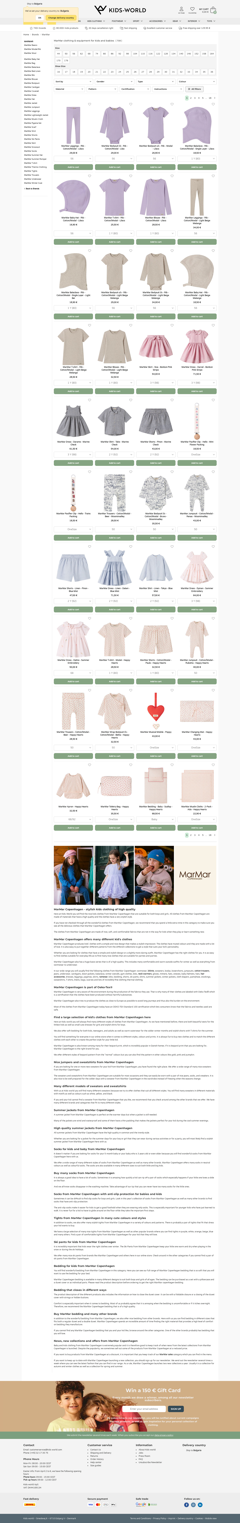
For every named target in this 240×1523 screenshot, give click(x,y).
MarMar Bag (29, 63)
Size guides (95, 1465)
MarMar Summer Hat (33, 155)
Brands (35, 34)
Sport (138, 21)
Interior (194, 21)
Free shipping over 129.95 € (194, 28)
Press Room (144, 1456)
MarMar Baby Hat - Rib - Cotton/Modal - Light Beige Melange (197, 295)
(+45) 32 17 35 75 (39, 1453)
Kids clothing (96, 21)
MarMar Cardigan (32, 87)
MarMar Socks (30, 151)
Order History (97, 1459)
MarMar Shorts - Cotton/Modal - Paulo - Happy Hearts (156, 661)
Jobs (141, 1453)
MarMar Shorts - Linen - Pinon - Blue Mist (73, 589)
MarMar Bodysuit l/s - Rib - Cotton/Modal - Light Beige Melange (156, 295)
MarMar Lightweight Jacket (36, 115)
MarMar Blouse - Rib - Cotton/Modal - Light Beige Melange (115, 370)
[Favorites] (89, 104)
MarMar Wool (30, 53)
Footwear (119, 21)
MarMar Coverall (31, 91)
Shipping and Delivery (100, 1453)
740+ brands (38, 28)
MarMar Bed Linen (32, 71)
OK (39, 17)
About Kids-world (147, 1450)
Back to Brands (31, 189)
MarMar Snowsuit (32, 147)
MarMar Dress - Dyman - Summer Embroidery (197, 589)
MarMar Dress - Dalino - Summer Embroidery (73, 661)
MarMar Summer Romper (35, 159)
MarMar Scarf (30, 127)
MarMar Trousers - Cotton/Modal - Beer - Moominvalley (114, 515)
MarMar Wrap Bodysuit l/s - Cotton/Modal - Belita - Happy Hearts (114, 735)
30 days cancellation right (99, 28)
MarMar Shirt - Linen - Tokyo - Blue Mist (155, 589)
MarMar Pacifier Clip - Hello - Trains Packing (73, 515)
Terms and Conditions (140, 1518)
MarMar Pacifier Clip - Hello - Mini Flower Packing (197, 443)
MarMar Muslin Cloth (33, 119)
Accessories (157, 21)
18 (210, 98)
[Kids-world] (120, 10)
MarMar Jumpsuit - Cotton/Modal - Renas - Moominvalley (197, 515)
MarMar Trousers (31, 175)
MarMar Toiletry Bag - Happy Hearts (115, 808)
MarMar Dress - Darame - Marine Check (73, 443)
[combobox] (73, 159)
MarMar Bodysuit (32, 83)
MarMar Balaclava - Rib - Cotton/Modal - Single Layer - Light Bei (73, 295)
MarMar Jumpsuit (32, 107)
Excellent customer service (158, 28)
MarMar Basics (30, 45)
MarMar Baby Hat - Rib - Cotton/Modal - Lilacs (73, 219)
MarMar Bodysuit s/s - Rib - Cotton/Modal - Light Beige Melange (114, 295)
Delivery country (185, 1518)
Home (26, 34)
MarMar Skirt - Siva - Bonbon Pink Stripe (156, 368)
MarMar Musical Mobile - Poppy (155, 732)
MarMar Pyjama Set (32, 123)
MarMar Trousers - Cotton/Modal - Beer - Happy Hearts (73, 733)
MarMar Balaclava (32, 67)
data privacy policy (163, 1435)
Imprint (171, 1518)
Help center (96, 1462)
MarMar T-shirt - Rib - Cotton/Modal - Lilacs (114, 219)
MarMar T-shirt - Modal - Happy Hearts (114, 661)
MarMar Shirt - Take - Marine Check (115, 443)
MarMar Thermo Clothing (35, 167)
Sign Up (176, 1408)
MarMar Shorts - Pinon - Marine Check (155, 443)
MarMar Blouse (31, 79)
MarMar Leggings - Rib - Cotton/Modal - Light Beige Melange (197, 221)
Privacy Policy (159, 1518)
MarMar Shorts (30, 135)
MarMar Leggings (32, 111)
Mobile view (211, 1518)
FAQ (141, 1459)
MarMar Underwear (32, 179)
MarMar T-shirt (30, 163)
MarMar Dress (30, 95)
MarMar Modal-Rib (32, 49)
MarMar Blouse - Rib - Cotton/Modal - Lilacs (155, 219)
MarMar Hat (29, 99)
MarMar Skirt (30, 143)
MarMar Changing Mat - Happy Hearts (197, 733)
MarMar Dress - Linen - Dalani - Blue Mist (115, 589)
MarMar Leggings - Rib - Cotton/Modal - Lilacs (73, 147)
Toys (211, 21)
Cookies (199, 1518)
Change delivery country (61, 17)
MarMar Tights (30, 171)
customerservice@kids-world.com (46, 1450)
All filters (194, 89)
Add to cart (73, 167)
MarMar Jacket (30, 103)
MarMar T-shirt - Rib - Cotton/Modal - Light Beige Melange (73, 370)
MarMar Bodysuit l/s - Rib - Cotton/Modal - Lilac (115, 147)
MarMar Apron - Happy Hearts (73, 807)
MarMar (46, 34)
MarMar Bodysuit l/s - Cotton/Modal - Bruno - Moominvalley (156, 516)
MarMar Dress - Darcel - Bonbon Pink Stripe (197, 368)
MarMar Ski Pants (32, 139)
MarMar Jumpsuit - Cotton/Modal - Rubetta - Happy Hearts (197, 661)
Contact (28, 1445)
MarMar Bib (29, 75)
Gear (177, 21)
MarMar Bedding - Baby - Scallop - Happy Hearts (155, 808)
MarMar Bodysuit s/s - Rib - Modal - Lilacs (155, 147)
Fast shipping (128, 28)
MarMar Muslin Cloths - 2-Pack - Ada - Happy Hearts (197, 808)
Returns (94, 1456)
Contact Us (95, 1450)
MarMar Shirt (30, 131)
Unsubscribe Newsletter (150, 1462)
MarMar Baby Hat (32, 59)
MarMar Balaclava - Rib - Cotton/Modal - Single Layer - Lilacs (197, 147)
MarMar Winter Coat (33, 183)
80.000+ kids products (65, 28)
